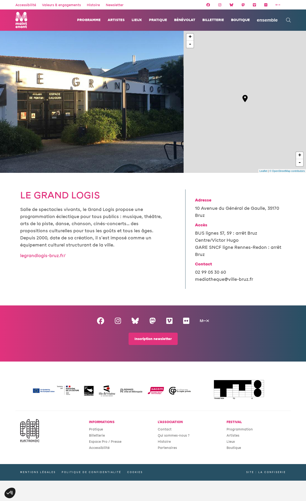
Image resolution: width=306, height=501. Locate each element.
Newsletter (115, 5)
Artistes (116, 20)
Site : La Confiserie (266, 472)
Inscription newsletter (153, 339)
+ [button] (190, 37)
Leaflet (263, 171)
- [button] (190, 44)
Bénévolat (184, 20)
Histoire (93, 5)
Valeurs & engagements (61, 5)
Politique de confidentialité (91, 472)
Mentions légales (38, 472)
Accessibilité (25, 5)
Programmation (240, 429)
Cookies (135, 472)
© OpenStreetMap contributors (287, 171)
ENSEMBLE (267, 20)
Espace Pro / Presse (105, 442)
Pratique (158, 20)
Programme (89, 20)
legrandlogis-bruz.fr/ (42, 256)
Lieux (137, 20)
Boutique (240, 20)
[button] (10, 493)
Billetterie (213, 20)
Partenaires (167, 448)
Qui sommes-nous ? (174, 436)
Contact (165, 429)
